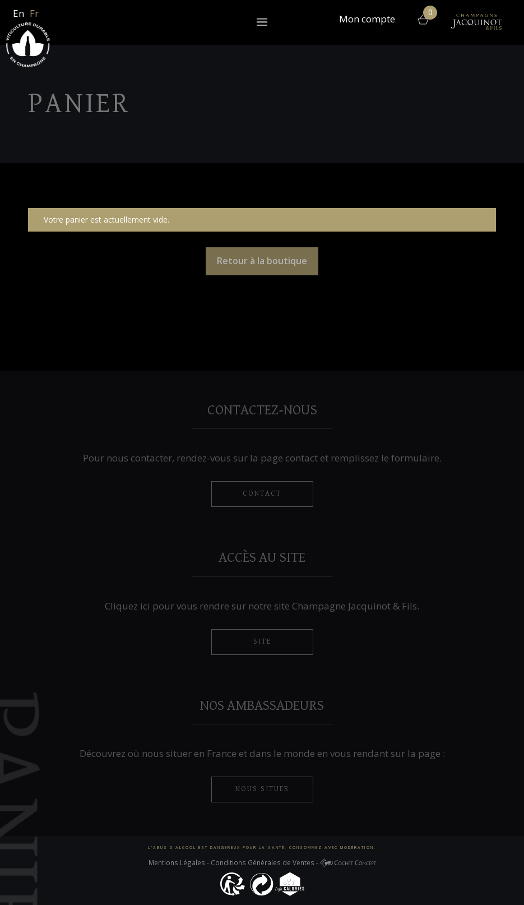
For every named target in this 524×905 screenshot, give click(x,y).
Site (262, 641)
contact (262, 493)
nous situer (262, 789)
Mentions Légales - (180, 862)
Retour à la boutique (262, 261)
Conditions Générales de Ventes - (265, 862)
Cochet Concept (348, 864)
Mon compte (367, 19)
